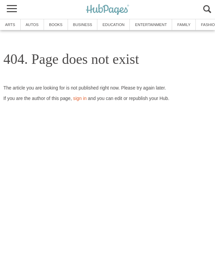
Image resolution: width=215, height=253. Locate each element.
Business (82, 25)
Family (183, 25)
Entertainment (151, 25)
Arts (10, 25)
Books (56, 25)
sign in (80, 98)
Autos (32, 25)
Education (113, 25)
